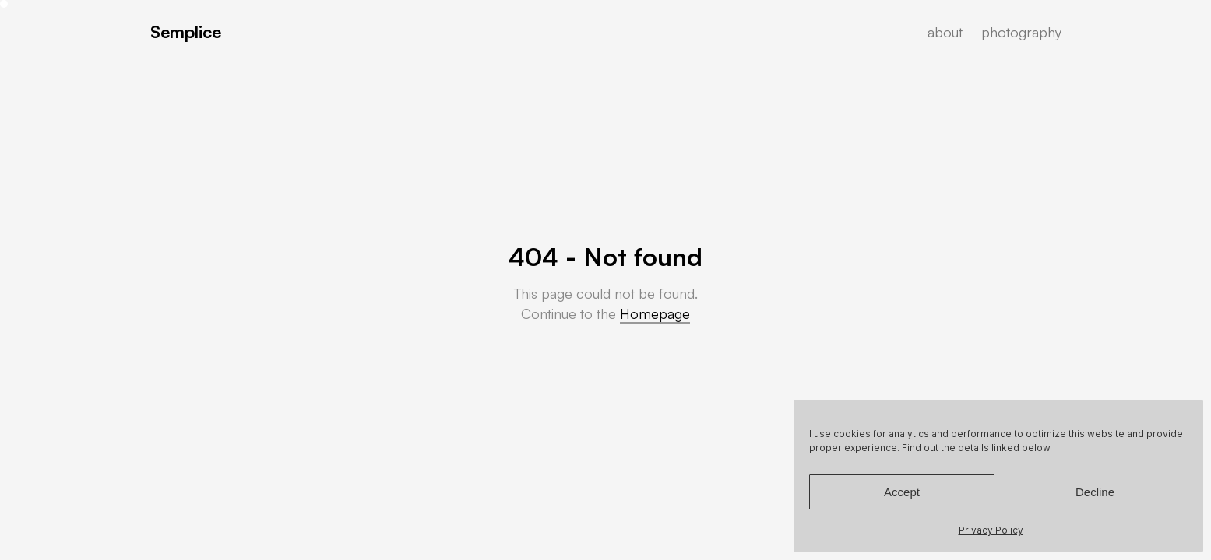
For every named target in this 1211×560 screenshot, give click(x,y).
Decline (1094, 492)
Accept (902, 492)
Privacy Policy (991, 530)
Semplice (185, 31)
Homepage (655, 313)
